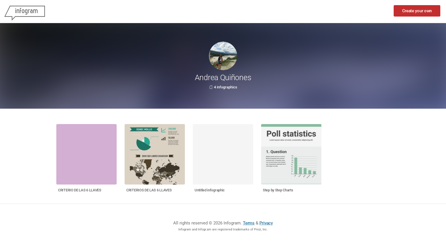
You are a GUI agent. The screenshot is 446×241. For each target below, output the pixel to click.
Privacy (266, 223)
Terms (249, 223)
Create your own (417, 10)
